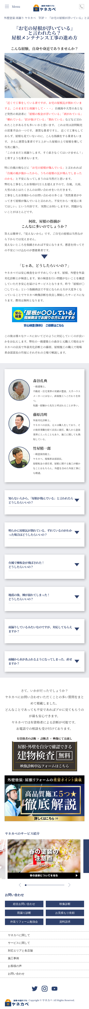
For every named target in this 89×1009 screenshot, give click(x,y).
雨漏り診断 (24, 912)
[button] (25, 885)
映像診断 (64, 904)
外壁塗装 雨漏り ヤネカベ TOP (24, 18)
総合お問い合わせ (24, 904)
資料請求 (64, 921)
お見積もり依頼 (65, 912)
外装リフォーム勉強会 (24, 921)
